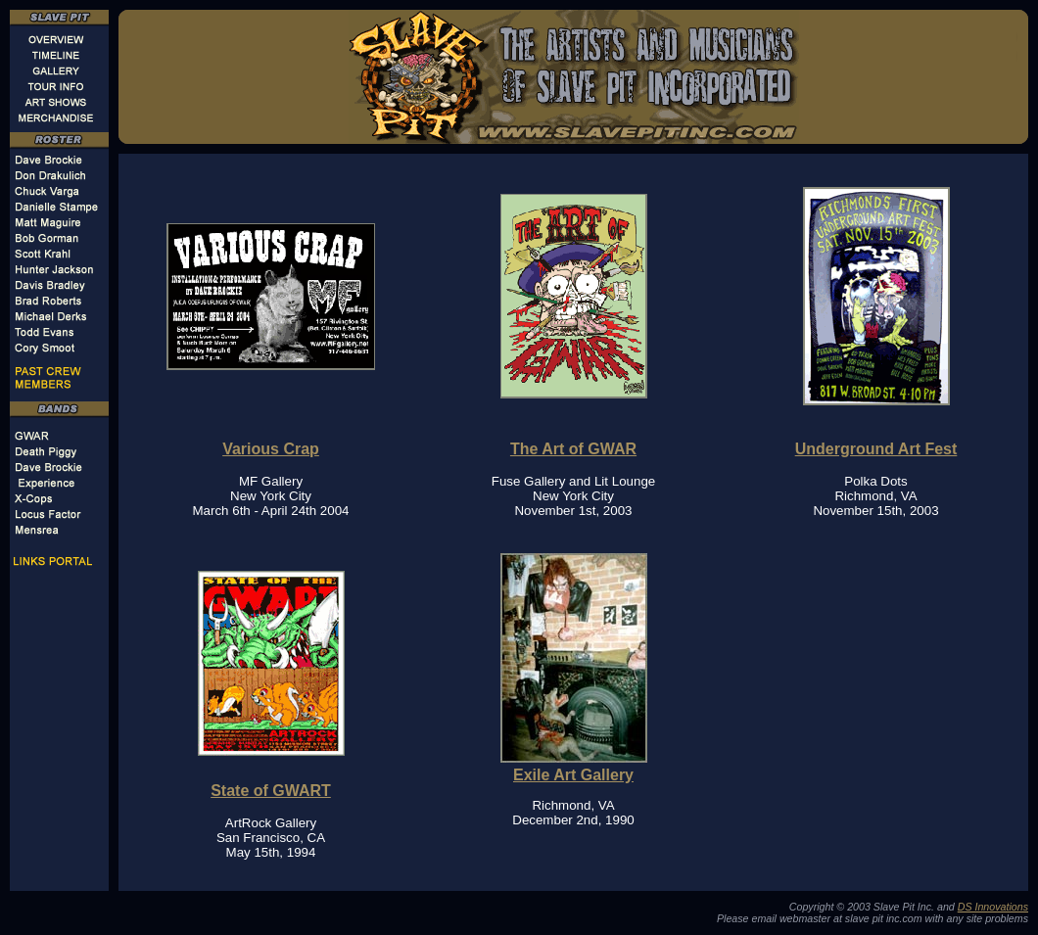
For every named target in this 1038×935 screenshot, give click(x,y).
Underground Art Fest (876, 449)
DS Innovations (993, 906)
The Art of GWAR (573, 449)
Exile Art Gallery (573, 775)
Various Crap (270, 449)
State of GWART (271, 790)
